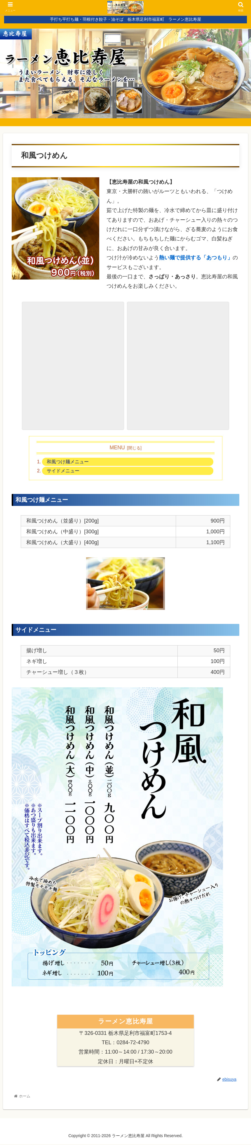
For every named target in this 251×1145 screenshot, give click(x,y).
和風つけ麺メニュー (68, 461)
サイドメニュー (63, 471)
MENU (117, 447)
